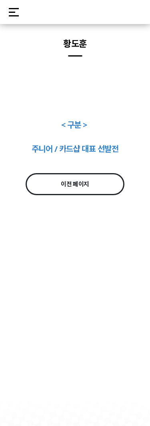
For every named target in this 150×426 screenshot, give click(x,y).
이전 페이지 (75, 184)
